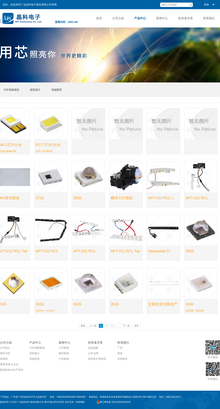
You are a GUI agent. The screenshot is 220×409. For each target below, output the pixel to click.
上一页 (92, 326)
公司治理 (93, 353)
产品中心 (140, 18)
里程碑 (4, 358)
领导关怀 (5, 353)
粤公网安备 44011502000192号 (114, 402)
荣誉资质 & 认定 (9, 364)
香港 (119, 353)
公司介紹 (118, 18)
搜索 (190, 5)
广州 (119, 347)
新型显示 (35, 89)
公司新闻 (64, 347)
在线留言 (122, 358)
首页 (99, 18)
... (118, 326)
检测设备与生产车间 (11, 369)
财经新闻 (64, 353)
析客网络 (80, 402)
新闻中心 (162, 18)
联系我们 (209, 18)
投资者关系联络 (97, 358)
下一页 (126, 326)
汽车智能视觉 (11, 89)
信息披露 (93, 347)
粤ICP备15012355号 (54, 402)
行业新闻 (64, 358)
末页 (136, 326)
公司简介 (5, 347)
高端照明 (56, 89)
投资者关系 (185, 18)
